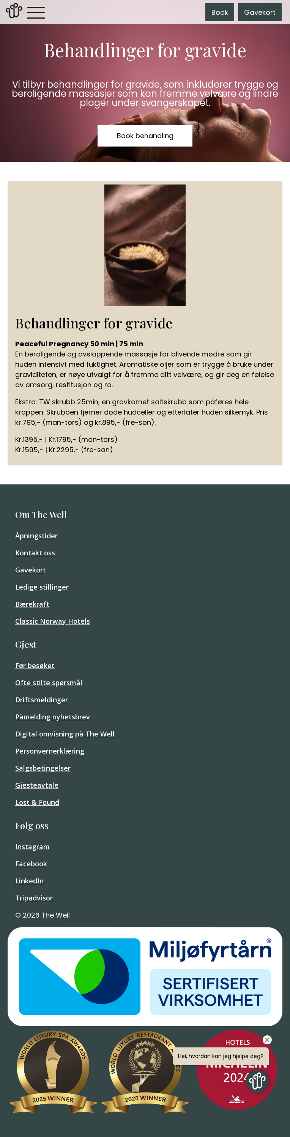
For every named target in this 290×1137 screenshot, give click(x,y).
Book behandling (145, 135)
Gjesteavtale (36, 785)
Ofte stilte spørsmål (48, 682)
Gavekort (260, 12)
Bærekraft (32, 604)
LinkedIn (29, 880)
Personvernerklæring (49, 750)
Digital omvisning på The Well (65, 733)
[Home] (14, 16)
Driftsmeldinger (41, 699)
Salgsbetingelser (43, 768)
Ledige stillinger (42, 586)
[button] (36, 12)
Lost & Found (37, 802)
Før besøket (35, 665)
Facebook (31, 863)
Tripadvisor (34, 897)
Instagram (32, 846)
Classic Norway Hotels (52, 621)
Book (219, 12)
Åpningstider (36, 535)
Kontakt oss (35, 552)
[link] (14, 12)
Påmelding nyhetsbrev (52, 716)
